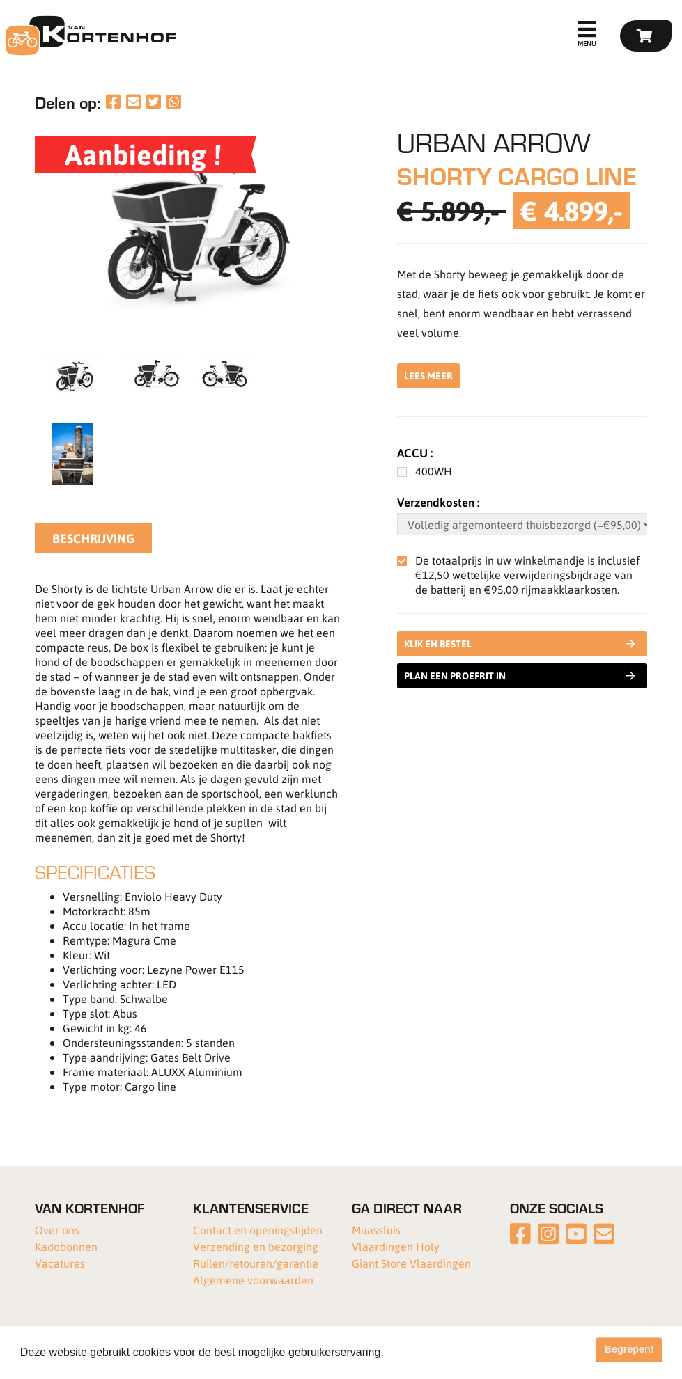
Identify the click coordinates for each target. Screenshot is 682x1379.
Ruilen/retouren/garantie (255, 1263)
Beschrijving (93, 538)
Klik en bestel (522, 643)
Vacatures (60, 1263)
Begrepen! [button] (629, 1349)
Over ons (57, 1229)
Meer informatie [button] (427, 1352)
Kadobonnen (66, 1246)
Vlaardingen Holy (396, 1246)
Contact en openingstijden (258, 1229)
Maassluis (376, 1229)
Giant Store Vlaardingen (411, 1263)
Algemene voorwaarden (253, 1279)
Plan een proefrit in (519, 675)
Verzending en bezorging (255, 1246)
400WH (433, 471)
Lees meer (428, 375)
